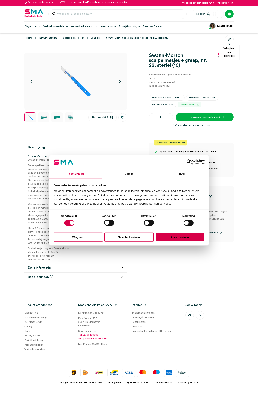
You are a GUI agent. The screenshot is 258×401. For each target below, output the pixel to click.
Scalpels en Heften (73, 38)
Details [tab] (129, 173)
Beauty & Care (32, 336)
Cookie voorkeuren (164, 382)
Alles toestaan (180, 236)
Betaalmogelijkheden (143, 313)
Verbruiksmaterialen (35, 349)
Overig (28, 326)
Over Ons (137, 326)
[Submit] (54, 14)
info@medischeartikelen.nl (92, 338)
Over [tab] (182, 173)
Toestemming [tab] (76, 173)
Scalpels (95, 38)
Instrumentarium (48, 38)
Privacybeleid (114, 382)
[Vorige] (31, 81)
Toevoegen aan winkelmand (204, 117)
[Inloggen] (203, 14)
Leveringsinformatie (143, 317)
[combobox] (117, 14)
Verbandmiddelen (33, 345)
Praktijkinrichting (33, 340)
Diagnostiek (31, 313)
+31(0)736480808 (88, 335)
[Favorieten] (219, 14)
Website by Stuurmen (188, 382)
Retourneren (139, 322)
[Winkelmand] (229, 14)
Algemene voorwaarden (137, 382)
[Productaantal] (160, 117)
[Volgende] (120, 81)
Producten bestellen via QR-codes (151, 331)
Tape (27, 331)
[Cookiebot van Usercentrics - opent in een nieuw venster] (189, 162)
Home (29, 38)
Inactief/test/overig (35, 317)
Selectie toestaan (129, 236)
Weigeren (78, 236)
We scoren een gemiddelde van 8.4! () (208, 3)
